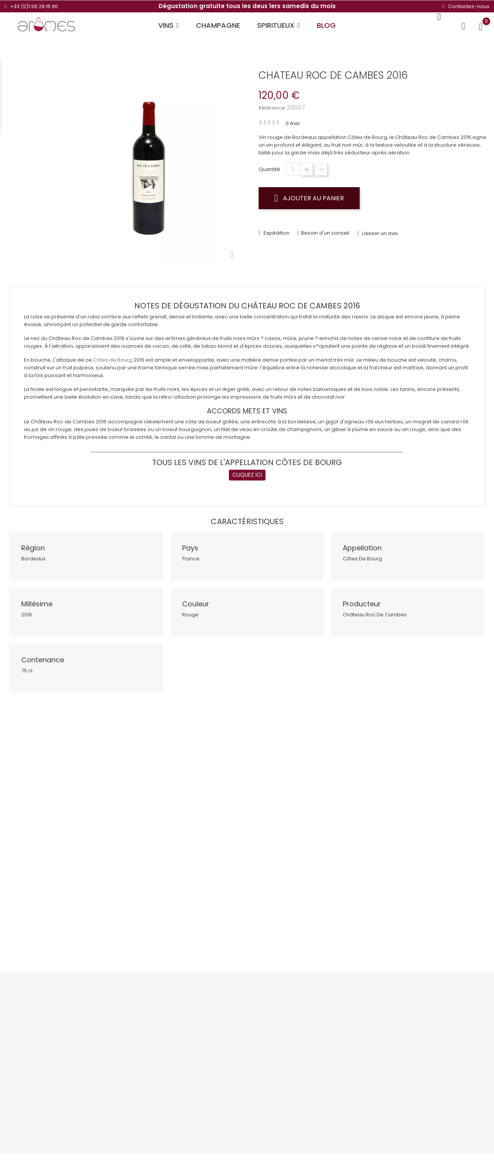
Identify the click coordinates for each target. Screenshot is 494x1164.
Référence (272, 108)
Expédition (275, 227)
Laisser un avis (379, 228)
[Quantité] (292, 169)
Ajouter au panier (309, 198)
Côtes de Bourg (112, 355)
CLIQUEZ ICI (247, 469)
